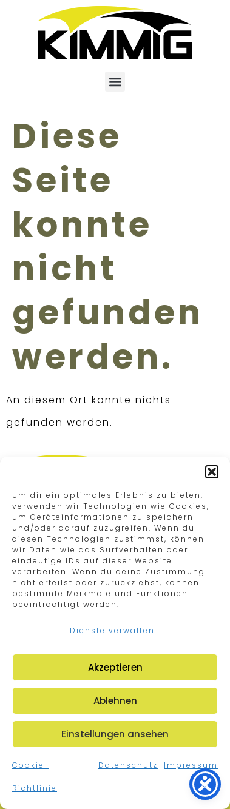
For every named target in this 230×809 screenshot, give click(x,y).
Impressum (191, 765)
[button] (212, 472)
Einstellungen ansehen (115, 734)
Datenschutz (128, 765)
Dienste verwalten (112, 630)
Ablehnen (115, 700)
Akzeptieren (115, 667)
